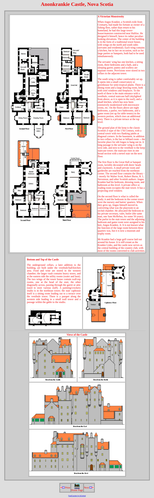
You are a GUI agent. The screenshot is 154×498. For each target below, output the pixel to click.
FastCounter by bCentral (77, 496)
